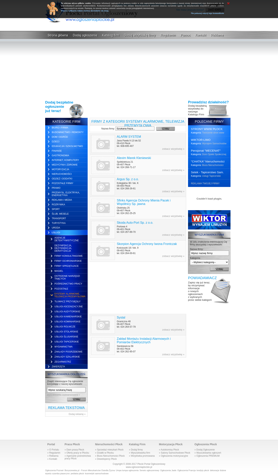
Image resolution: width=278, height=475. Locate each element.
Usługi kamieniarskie (68, 316)
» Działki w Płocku (104, 452)
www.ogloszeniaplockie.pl (139, 467)
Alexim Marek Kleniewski (134, 158)
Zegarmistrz (62, 361)
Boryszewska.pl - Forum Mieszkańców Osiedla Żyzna (89, 470)
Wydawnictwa (63, 346)
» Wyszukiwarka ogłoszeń (207, 452)
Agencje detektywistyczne (66, 239)
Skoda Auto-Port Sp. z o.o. (135, 222)
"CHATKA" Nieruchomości (208, 161)
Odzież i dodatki (62, 178)
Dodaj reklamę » (77, 414)
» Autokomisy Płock (169, 449)
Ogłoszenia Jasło (168, 470)
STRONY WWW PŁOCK (207, 129)
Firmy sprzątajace (66, 266)
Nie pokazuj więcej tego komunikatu (207, 13)
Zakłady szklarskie (67, 356)
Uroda (56, 227)
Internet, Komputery (65, 160)
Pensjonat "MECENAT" (206, 150)
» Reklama (52, 456)
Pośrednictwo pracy (68, 283)
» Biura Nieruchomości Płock (110, 456)
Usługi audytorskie (67, 311)
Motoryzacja (60, 169)
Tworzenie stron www (213, 132)
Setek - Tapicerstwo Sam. (207, 172)
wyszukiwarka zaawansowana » (63, 394)
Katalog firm (110, 35)
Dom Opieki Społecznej (214, 154)
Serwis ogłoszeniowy (149, 470)
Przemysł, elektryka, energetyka (66, 194)
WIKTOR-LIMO (200, 139)
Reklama (217, 35)
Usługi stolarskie (66, 331)
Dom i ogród (60, 137)
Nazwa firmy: (108, 128)
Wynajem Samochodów (214, 143)
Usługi (56, 232)
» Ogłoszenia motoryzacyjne (173, 456)
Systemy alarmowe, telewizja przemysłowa (70, 295)
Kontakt (200, 35)
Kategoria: (195, 258)
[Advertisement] (139, 26)
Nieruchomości (62, 174)
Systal (121, 317)
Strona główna (58, 35)
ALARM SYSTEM (129, 136)
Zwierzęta (58, 366)
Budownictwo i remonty (68, 132)
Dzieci (55, 141)
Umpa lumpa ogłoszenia (127, 470)
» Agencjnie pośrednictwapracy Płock (77, 457)
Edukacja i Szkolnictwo (67, 146)
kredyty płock (203, 470)
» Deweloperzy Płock (106, 459)
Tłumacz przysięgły (67, 301)
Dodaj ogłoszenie (85, 35)
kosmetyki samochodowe (97, 473)
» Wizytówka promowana (142, 456)
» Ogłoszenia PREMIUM (207, 456)
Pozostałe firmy (62, 183)
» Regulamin (53, 452)
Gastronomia (60, 155)
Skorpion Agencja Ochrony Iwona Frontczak (147, 244)
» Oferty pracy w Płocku (76, 452)
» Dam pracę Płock (74, 449)
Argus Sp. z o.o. (128, 179)
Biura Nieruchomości (213, 165)
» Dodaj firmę (136, 449)
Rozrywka (58, 204)
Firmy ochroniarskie (68, 261)
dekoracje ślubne (218, 470)
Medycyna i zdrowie (65, 164)
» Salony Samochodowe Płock (174, 452)
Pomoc (185, 35)
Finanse (57, 151)
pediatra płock (77, 473)
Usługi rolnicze (64, 326)
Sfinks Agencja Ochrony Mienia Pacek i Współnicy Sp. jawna (143, 202)
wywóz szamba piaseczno (57, 473)
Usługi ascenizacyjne (68, 306)
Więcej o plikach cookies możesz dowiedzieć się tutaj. (85, 10)
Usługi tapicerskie (66, 341)
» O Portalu (53, 449)
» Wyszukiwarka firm (139, 452)
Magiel (58, 271)
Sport (56, 209)
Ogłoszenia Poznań (54, 470)
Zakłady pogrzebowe (68, 351)
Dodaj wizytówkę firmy (139, 35)
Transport (59, 218)
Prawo (56, 188)
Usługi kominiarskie (67, 321)
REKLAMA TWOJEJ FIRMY (205, 183)
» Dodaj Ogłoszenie (204, 449)
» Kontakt (52, 459)
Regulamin (167, 35)
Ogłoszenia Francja (186, 470)
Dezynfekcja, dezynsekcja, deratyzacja (63, 248)
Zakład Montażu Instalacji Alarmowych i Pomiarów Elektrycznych (144, 340)
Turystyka (59, 223)
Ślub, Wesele (60, 213)
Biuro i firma (60, 127)
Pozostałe (61, 288)
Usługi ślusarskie (66, 336)
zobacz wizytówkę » (173, 148)
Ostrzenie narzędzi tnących (67, 277)
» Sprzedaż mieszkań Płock (109, 449)
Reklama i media (62, 200)
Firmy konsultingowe (68, 256)
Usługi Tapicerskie (211, 176)
